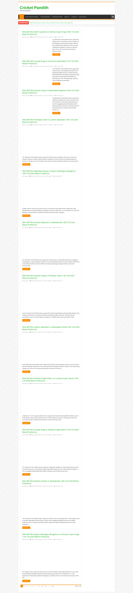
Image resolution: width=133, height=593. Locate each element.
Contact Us (74, 17)
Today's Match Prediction (37, 37)
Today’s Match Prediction (31, 17)
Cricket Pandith (34, 7)
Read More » (56, 54)
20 (42, 586)
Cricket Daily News (45, 17)
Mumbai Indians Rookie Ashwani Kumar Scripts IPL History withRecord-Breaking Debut (51, 22)
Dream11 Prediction (48, 37)
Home (21, 16)
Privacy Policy (82, 17)
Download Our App (57, 17)
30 (45, 586)
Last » (52, 586)
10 (38, 586)
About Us (66, 17)
